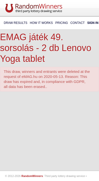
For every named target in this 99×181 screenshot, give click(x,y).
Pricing (61, 23)
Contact (77, 23)
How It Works (41, 23)
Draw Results (15, 23)
